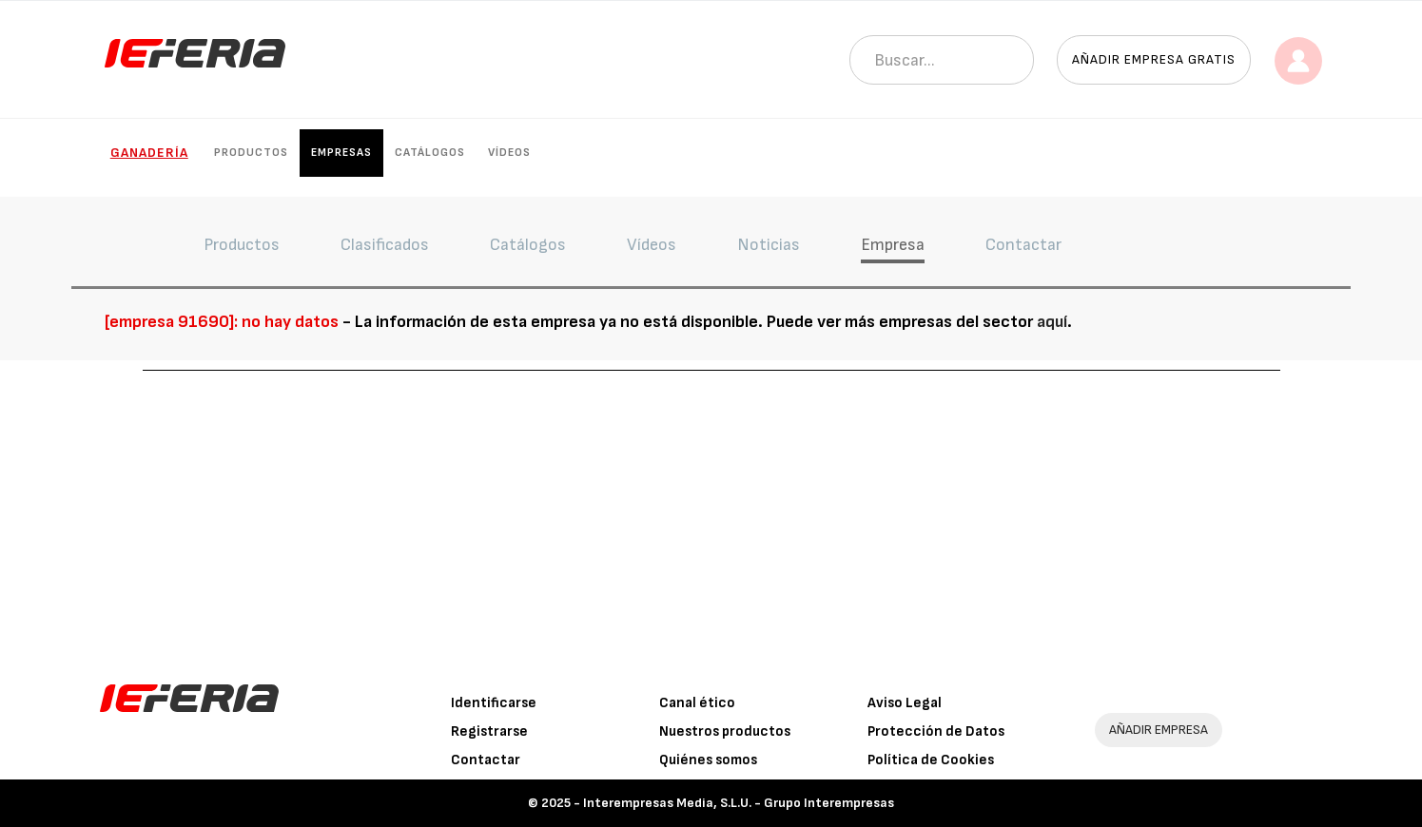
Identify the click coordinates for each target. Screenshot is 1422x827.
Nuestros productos (724, 731)
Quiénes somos (708, 760)
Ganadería (149, 152)
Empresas (341, 152)
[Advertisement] (711, 513)
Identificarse (493, 703)
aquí (1052, 322)
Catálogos (430, 152)
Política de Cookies (930, 760)
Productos (251, 152)
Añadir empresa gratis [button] (1154, 59)
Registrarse (489, 731)
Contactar (485, 760)
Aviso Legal (904, 703)
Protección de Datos (935, 731)
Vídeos (509, 152)
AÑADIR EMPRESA (1158, 729)
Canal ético (697, 703)
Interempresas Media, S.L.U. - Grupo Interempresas (738, 803)
